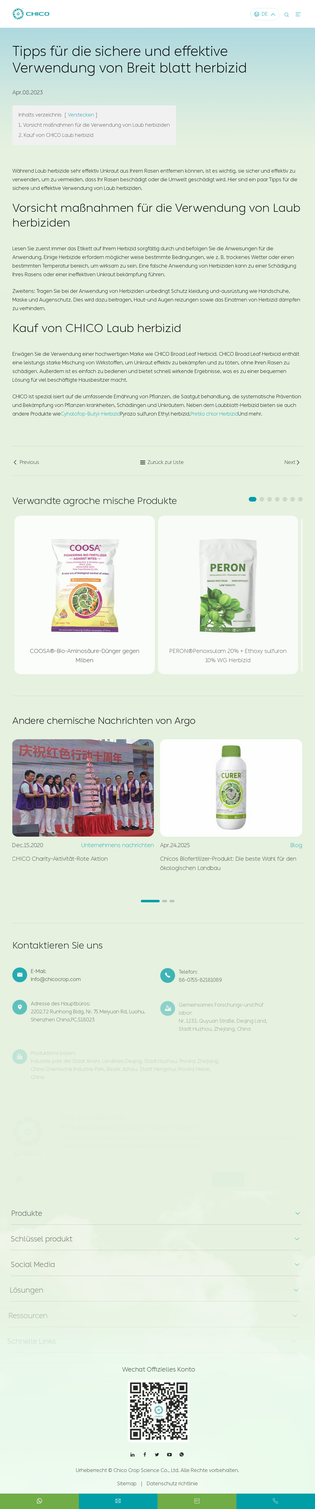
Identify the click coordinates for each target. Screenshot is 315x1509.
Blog (292, 845)
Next (292, 462)
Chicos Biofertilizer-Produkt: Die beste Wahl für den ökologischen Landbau (224, 863)
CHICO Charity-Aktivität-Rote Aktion (55, 858)
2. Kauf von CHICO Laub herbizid (55, 135)
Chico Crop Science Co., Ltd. (146, 1470)
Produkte (21, 1213)
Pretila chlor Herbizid (214, 413)
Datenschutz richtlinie (172, 1483)
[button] (252, 499)
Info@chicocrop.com (56, 984)
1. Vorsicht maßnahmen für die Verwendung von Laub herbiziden (94, 125)
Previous (25, 462)
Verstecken (81, 114)
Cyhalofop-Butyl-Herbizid (90, 413)
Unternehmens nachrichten (113, 845)
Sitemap (127, 1483)
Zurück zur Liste (162, 462)
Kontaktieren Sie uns (57, 949)
